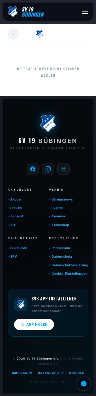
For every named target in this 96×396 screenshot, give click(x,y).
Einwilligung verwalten (84, 384)
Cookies (76, 373)
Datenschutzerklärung (69, 265)
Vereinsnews (62, 199)
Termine (58, 216)
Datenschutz (61, 256)
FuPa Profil (19, 248)
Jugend (16, 216)
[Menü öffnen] (85, 12)
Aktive (15, 199)
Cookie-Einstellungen (69, 273)
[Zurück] (13, 34)
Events (57, 208)
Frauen (16, 208)
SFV (13, 256)
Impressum (60, 248)
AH (12, 225)
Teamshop (60, 225)
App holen (34, 325)
